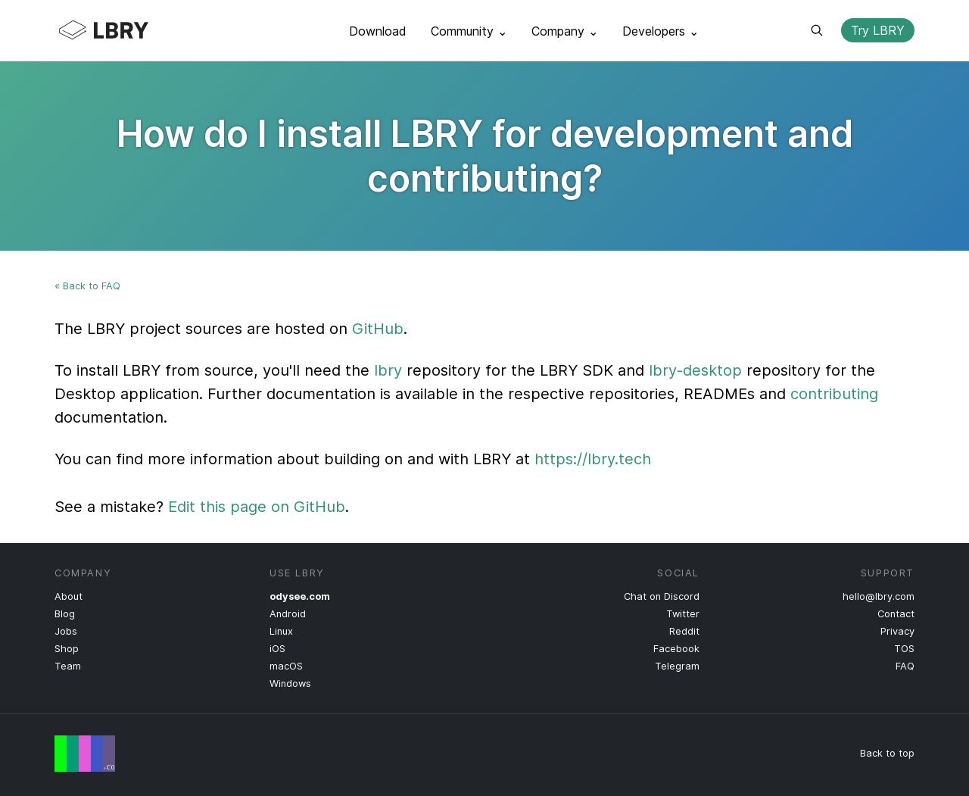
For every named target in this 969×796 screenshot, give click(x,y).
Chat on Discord (661, 596)
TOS (904, 648)
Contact (895, 614)
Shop (67, 648)
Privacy (897, 631)
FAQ (905, 666)
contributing (834, 394)
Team (68, 666)
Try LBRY (878, 30)
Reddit (684, 631)
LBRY (133, 30)
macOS (286, 666)
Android (288, 614)
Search (817, 30)
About (69, 596)
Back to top (887, 753)
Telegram (677, 666)
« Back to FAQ (87, 286)
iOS (277, 648)
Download (378, 31)
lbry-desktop (695, 370)
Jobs (66, 631)
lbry (388, 370)
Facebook (676, 648)
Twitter (682, 614)
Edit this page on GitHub (256, 507)
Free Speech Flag (85, 753)
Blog (65, 614)
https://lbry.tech (592, 459)
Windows (290, 683)
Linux (281, 631)
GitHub (377, 329)
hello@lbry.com (878, 596)
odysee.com (300, 596)
